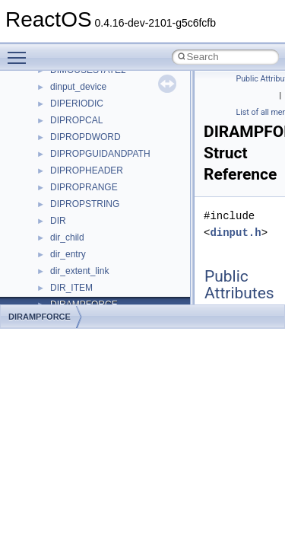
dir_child (67, 237)
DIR (58, 220)
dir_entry (68, 254)
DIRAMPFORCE (39, 316)
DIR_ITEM (71, 287)
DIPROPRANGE (84, 187)
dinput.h (235, 232)
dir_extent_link (79, 271)
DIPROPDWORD (85, 137)
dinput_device (78, 86)
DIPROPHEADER (86, 170)
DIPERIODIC (76, 103)
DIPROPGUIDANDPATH (100, 153)
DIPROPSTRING (84, 204)
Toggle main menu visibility (20, 51)
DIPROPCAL (76, 120)
